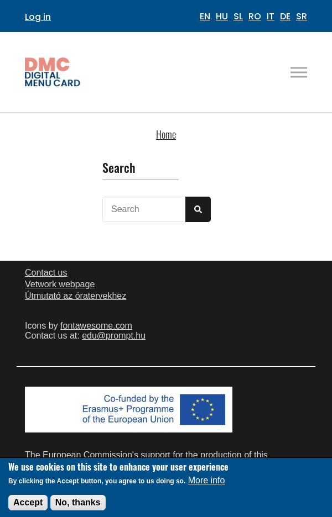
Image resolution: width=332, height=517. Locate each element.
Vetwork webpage (60, 284)
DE (285, 16)
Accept (28, 506)
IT (270, 16)
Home (166, 134)
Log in (38, 16)
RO (254, 16)
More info (206, 484)
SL (238, 16)
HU (222, 16)
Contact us (46, 272)
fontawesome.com (96, 325)
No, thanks (78, 506)
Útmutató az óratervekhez (75, 295)
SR (301, 16)
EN (205, 16)
